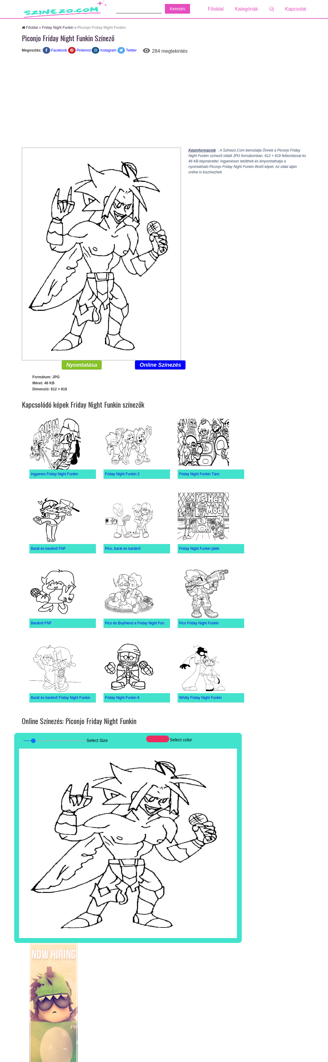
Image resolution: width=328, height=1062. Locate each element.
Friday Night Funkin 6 (122, 698)
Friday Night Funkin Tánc (199, 474)
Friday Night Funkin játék (199, 548)
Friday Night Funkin (58, 27)
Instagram (108, 50)
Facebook (59, 50)
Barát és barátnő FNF (48, 548)
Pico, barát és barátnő (122, 548)
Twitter (131, 50)
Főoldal (216, 9)
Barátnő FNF (41, 623)
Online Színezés (160, 365)
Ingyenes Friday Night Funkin (54, 474)
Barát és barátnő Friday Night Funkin (60, 698)
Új (271, 9)
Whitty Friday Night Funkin (200, 698)
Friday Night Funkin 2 (122, 474)
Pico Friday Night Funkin (199, 623)
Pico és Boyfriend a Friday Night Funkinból (139, 623)
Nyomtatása (81, 365)
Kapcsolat (295, 9)
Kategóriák (246, 9)
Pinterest (84, 50)
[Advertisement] (164, 102)
